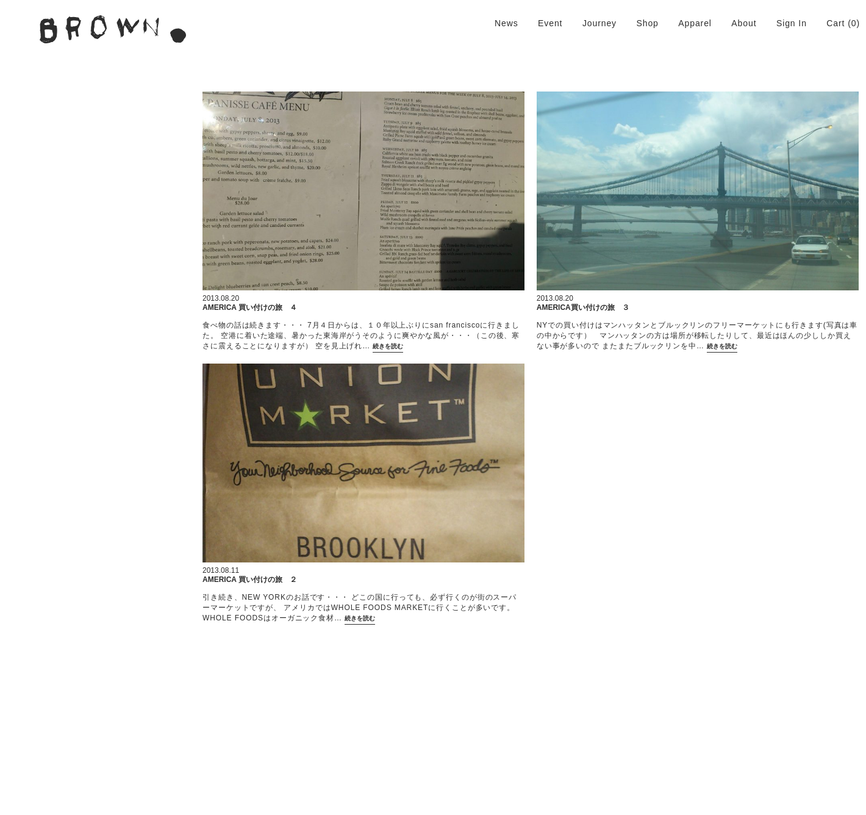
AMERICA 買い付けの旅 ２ (249, 579)
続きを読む (388, 348)
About (743, 23)
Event (550, 23)
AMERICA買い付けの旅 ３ (583, 307)
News (506, 23)
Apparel (695, 23)
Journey (599, 23)
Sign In (791, 23)
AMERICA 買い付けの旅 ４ (249, 307)
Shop (647, 23)
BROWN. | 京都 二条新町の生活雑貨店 (113, 29)
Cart (835, 23)
